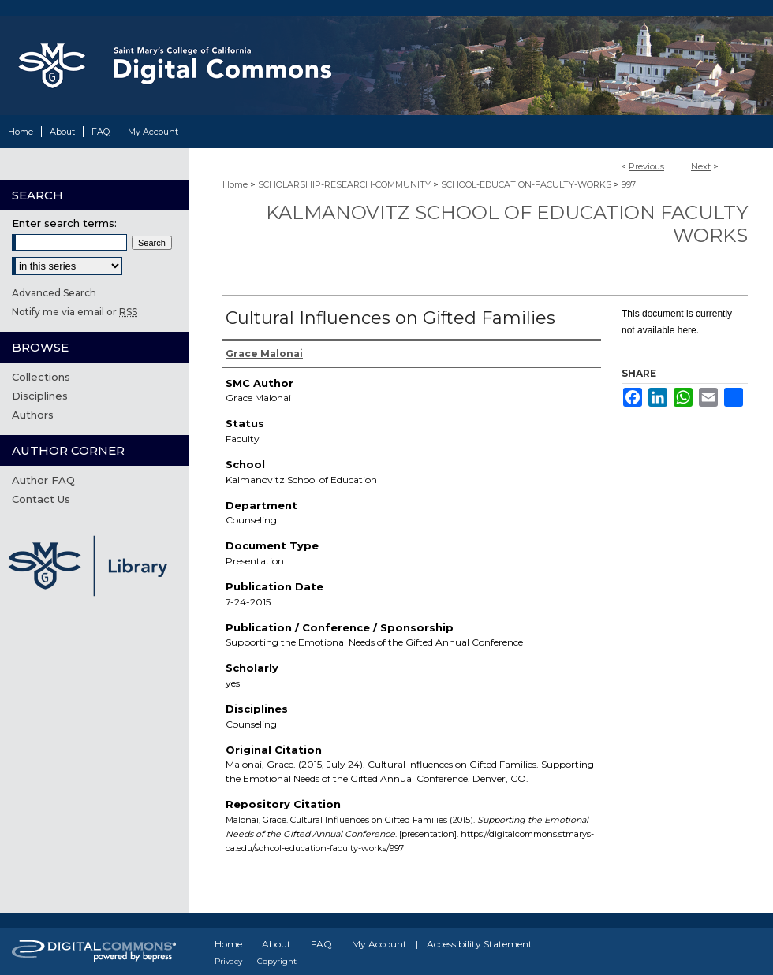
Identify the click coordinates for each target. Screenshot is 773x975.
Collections (41, 376)
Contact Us (41, 499)
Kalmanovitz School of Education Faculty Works (507, 224)
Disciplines (40, 395)
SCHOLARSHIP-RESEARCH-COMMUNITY (344, 184)
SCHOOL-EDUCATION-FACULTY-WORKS (526, 184)
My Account (379, 944)
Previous (646, 166)
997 (629, 184)
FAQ (321, 944)
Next (701, 166)
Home (235, 184)
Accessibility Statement (479, 944)
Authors (33, 414)
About (276, 944)
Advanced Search (54, 293)
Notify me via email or (74, 312)
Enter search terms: (64, 223)
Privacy (228, 961)
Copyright (277, 961)
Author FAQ (43, 480)
